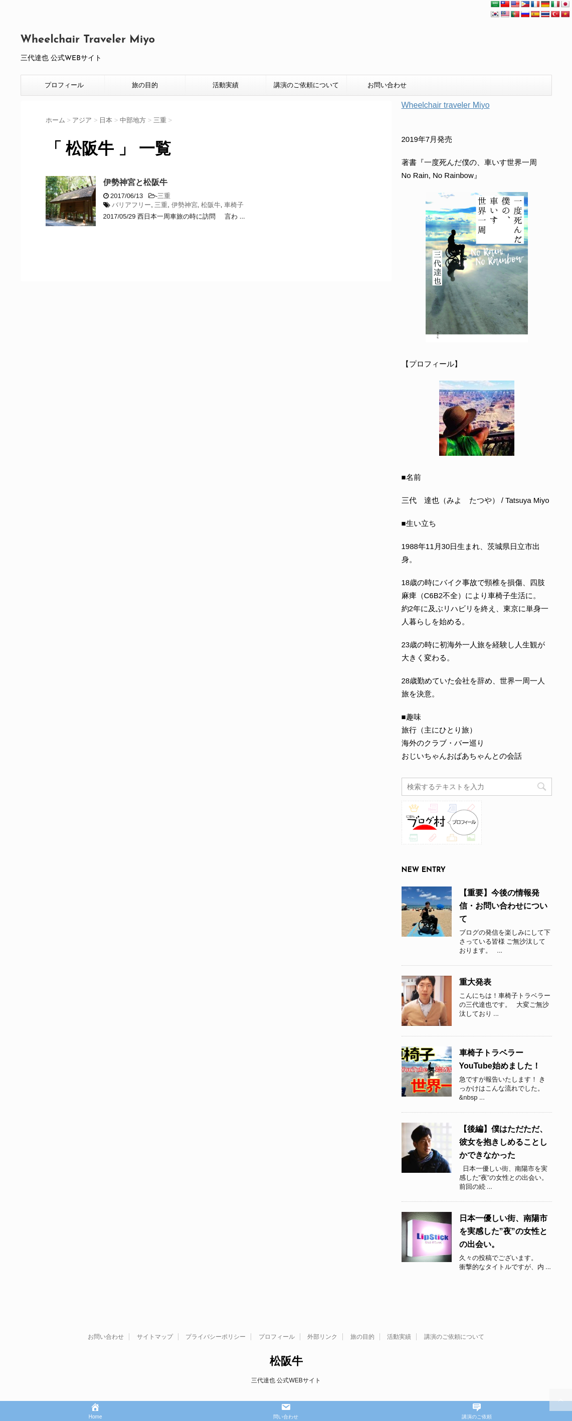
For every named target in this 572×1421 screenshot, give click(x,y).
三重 (163, 196)
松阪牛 (211, 205)
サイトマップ (155, 1336)
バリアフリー (131, 205)
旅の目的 (145, 85)
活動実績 (226, 85)
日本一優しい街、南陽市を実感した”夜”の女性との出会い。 (503, 1231)
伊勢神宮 (184, 205)
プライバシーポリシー (215, 1336)
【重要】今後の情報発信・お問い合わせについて (503, 906)
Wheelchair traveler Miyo (446, 105)
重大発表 (475, 982)
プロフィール (64, 85)
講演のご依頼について (306, 85)
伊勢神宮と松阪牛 (135, 182)
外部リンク (322, 1336)
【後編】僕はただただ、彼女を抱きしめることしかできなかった (503, 1142)
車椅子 (234, 205)
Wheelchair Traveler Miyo (88, 40)
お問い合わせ (387, 85)
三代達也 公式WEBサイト (286, 1380)
